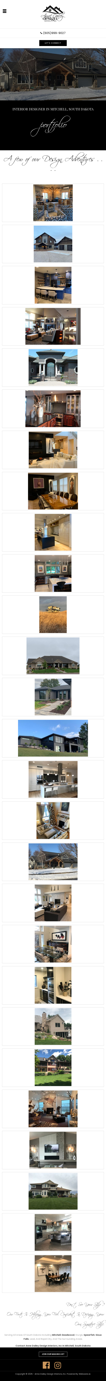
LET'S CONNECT (53, 43)
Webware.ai (84, 1374)
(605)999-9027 (54, 33)
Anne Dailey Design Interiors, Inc (50, 1374)
